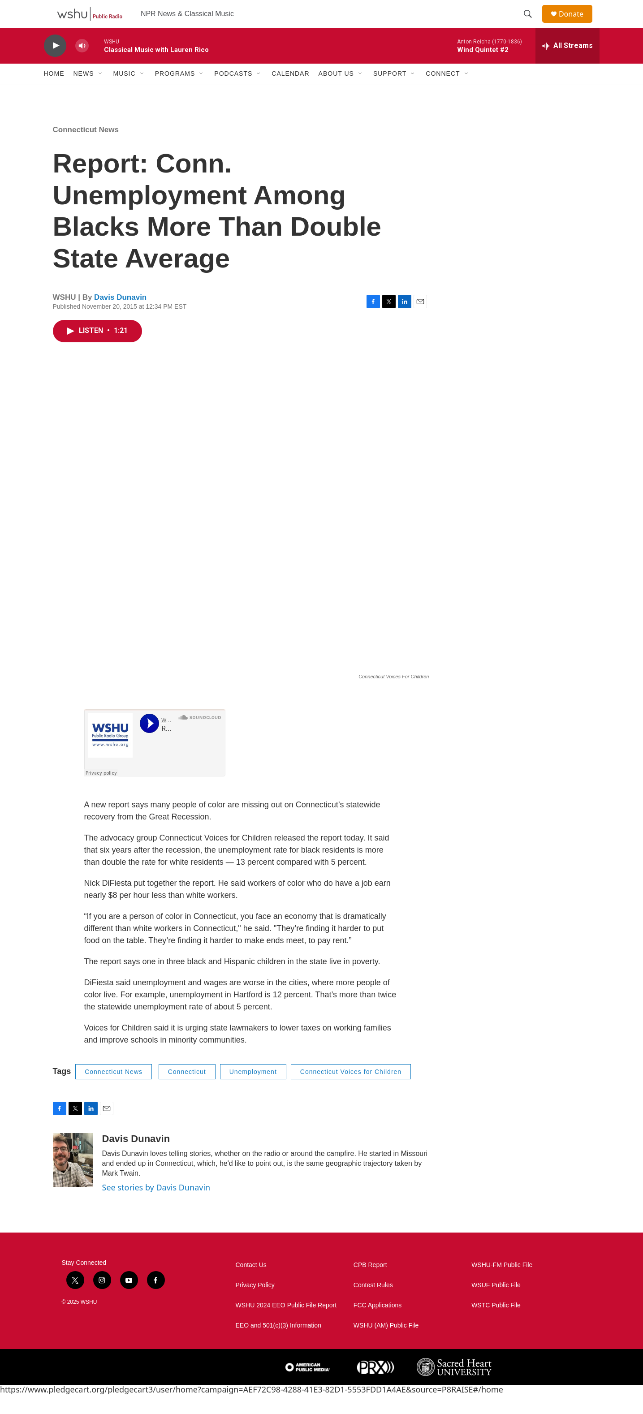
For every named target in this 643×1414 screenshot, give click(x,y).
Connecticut (187, 1091)
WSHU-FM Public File (501, 1284)
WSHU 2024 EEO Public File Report (286, 1324)
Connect (443, 93)
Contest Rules (373, 1304)
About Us (336, 93)
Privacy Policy (255, 1304)
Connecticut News (86, 149)
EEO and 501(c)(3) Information (278, 1344)
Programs (175, 93)
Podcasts (233, 93)
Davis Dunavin (120, 316)
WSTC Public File (496, 1324)
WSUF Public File (496, 1304)
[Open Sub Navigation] (100, 93)
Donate (577, 23)
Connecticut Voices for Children (350, 1091)
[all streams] (567, 65)
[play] (55, 65)
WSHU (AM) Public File (386, 1344)
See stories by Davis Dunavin (156, 1207)
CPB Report (370, 1284)
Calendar (290, 93)
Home (54, 93)
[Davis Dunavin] (73, 1180)
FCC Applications (377, 1324)
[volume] (82, 65)
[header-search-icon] (531, 24)
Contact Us (251, 1284)
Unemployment (253, 1091)
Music (124, 93)
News (83, 93)
